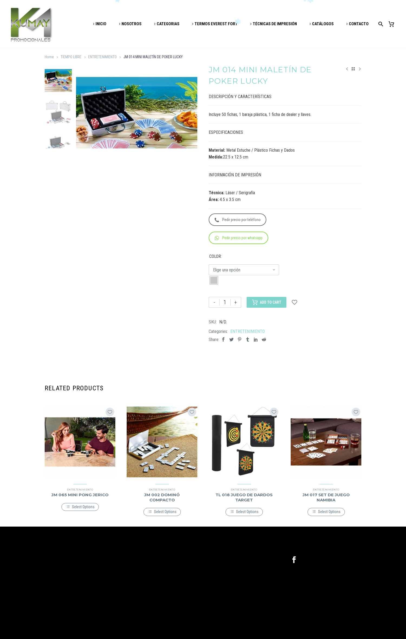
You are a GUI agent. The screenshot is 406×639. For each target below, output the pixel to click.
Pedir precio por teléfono (238, 220)
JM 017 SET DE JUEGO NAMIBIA (326, 497)
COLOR (215, 256)
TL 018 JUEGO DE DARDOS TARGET (244, 497)
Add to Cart (266, 302)
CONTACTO (359, 23)
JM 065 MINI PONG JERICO (80, 494)
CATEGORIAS (168, 23)
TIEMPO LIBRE (71, 57)
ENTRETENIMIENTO (102, 57)
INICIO (101, 23)
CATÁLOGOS (323, 23)
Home (49, 57)
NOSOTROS (132, 23)
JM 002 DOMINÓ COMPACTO (162, 497)
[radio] (214, 280)
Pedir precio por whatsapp (239, 238)
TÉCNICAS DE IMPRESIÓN (275, 23)
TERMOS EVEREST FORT (216, 23)
